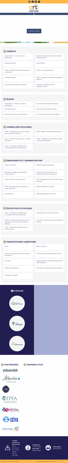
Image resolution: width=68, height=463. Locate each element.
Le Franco (8, 261)
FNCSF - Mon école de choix (45, 70)
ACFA (6, 246)
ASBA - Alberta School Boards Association (49, 131)
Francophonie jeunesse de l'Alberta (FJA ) (49, 253)
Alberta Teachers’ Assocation (45, 165)
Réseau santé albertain (12, 268)
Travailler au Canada (11, 275)
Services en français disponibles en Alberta (49, 268)
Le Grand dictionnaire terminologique (48, 114)
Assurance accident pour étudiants (15, 84)
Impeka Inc (59, 461)
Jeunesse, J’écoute (10, 109)
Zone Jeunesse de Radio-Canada (46, 109)
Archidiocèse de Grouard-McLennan (47, 213)
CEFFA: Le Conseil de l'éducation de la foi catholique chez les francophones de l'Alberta (17, 222)
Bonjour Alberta (41, 246)
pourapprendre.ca (10, 77)
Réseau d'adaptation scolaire (45, 186)
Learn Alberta (40, 63)
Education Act (9, 194)
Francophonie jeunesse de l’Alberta (47, 103)
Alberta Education (10, 63)
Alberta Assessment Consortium (46, 194)
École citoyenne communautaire (15, 179)
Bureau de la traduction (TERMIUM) (16, 114)
